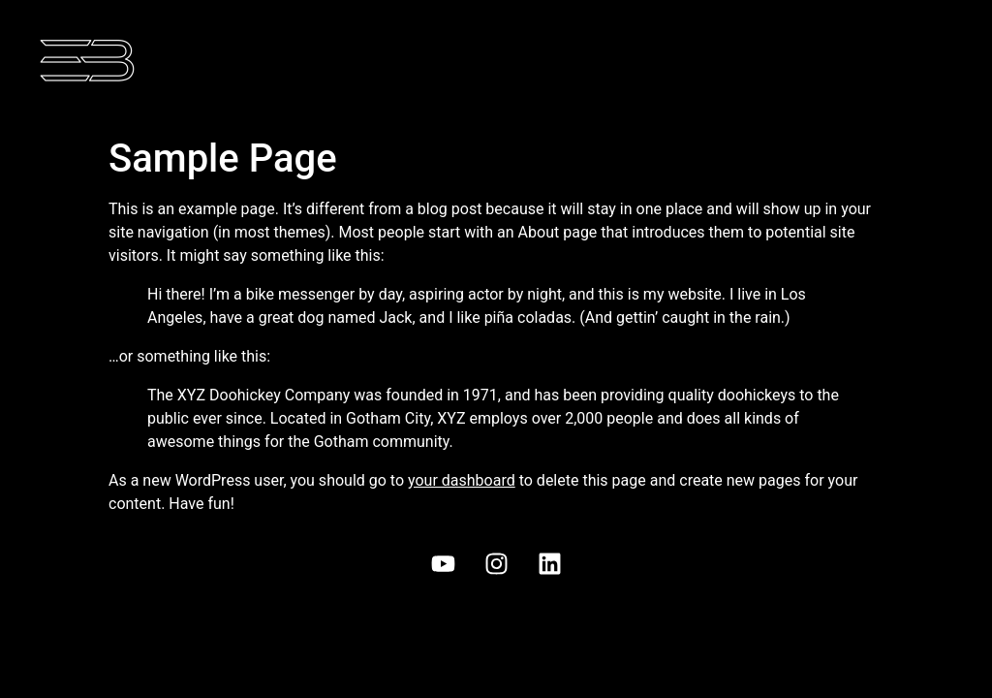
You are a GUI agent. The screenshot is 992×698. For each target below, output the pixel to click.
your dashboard (461, 480)
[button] (734, 64)
